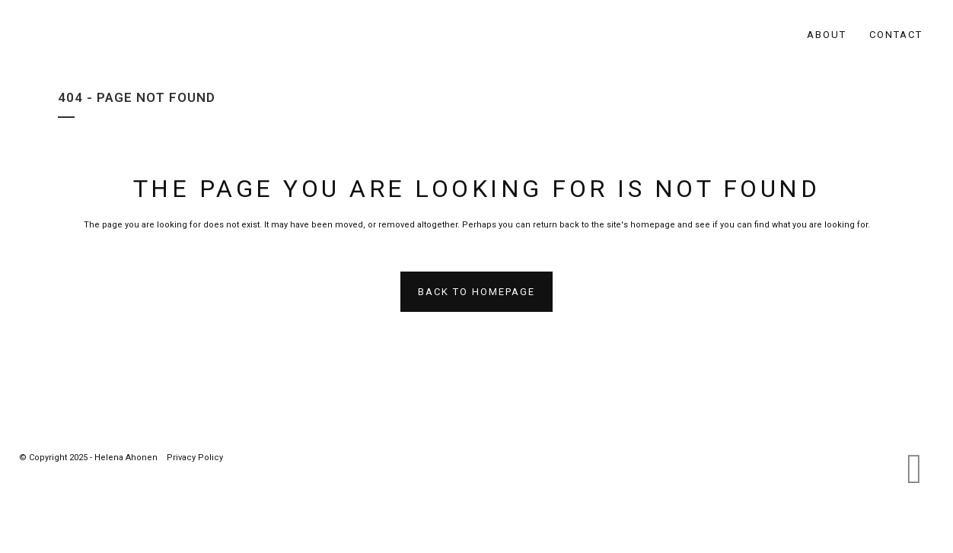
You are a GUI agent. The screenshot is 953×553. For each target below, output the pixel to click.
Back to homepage (476, 291)
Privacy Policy (195, 457)
